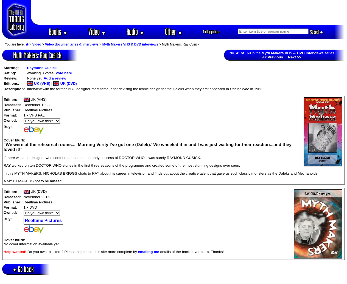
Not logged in (211, 31)
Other (174, 31)
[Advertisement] (188, 12)
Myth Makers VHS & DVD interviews (130, 44)
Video (97, 31)
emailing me (148, 252)
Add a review (55, 78)
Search (316, 32)
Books (58, 31)
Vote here (63, 73)
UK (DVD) (65, 83)
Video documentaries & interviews (72, 44)
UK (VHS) (38, 83)
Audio (135, 31)
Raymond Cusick (42, 68)
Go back (23, 269)
